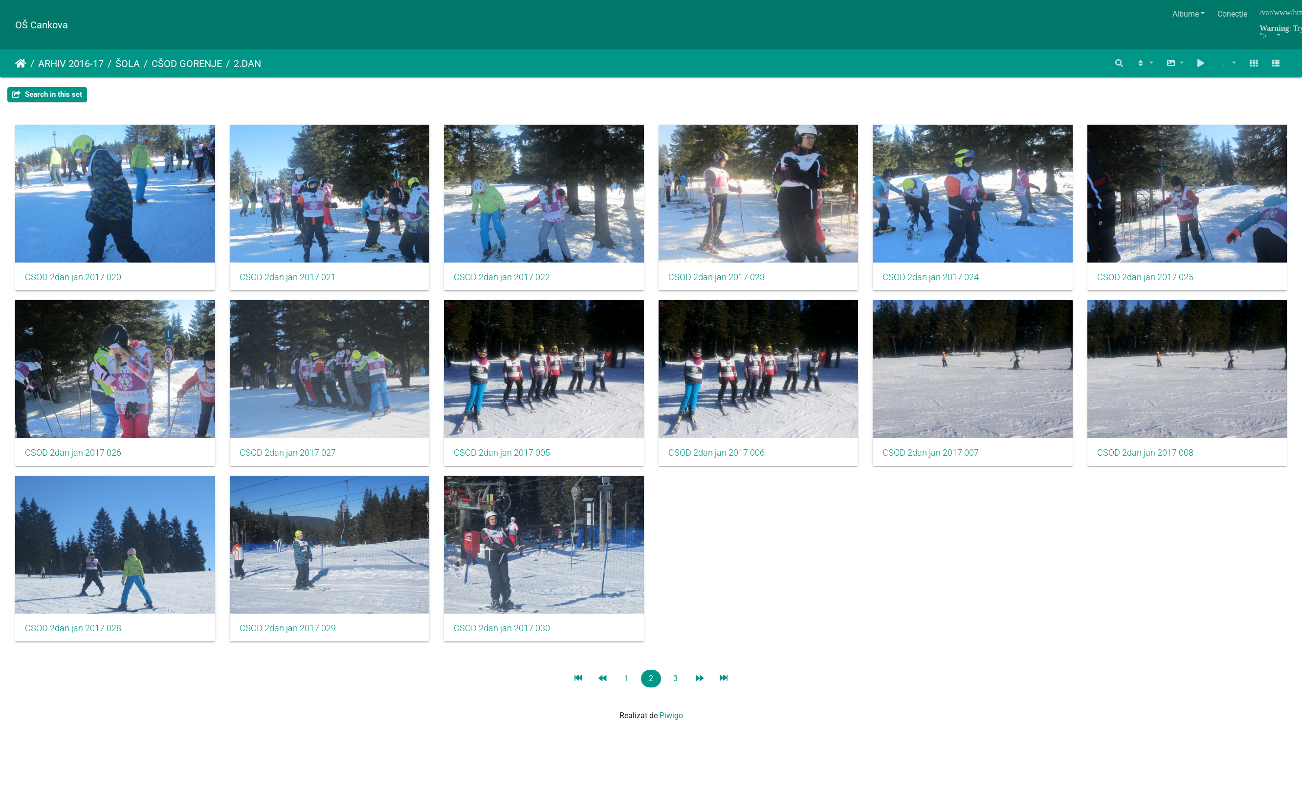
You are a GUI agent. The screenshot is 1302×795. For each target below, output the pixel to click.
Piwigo (671, 718)
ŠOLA (127, 63)
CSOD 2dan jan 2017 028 (504, 630)
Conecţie (1232, 14)
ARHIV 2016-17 (71, 63)
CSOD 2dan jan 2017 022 (504, 278)
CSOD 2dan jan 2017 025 (73, 454)
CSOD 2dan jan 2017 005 (719, 454)
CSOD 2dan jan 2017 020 (73, 278)
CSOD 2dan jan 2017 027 (504, 454)
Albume (1185, 14)
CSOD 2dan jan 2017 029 (719, 630)
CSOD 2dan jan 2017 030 (935, 630)
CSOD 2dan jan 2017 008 (289, 630)
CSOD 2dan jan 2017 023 (719, 278)
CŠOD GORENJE (187, 63)
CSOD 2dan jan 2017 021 (289, 278)
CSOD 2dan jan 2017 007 (73, 630)
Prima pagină (20, 63)
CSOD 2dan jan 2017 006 (935, 454)
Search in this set (47, 94)
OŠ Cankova (41, 25)
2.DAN (247, 63)
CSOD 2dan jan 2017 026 (289, 454)
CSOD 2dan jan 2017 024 (935, 278)
